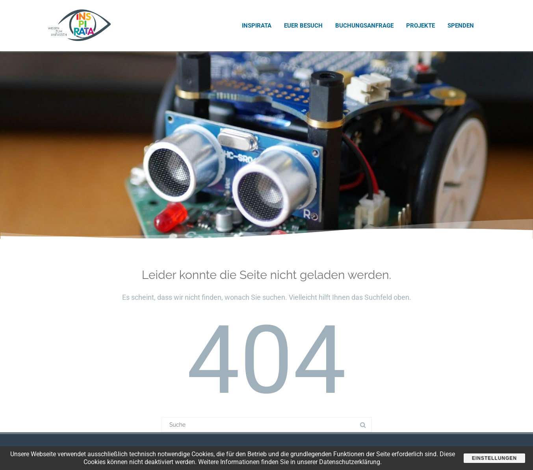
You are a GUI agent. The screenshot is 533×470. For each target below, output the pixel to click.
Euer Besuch (303, 25)
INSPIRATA (256, 25)
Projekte (420, 25)
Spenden (461, 25)
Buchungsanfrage (364, 25)
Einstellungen (494, 458)
